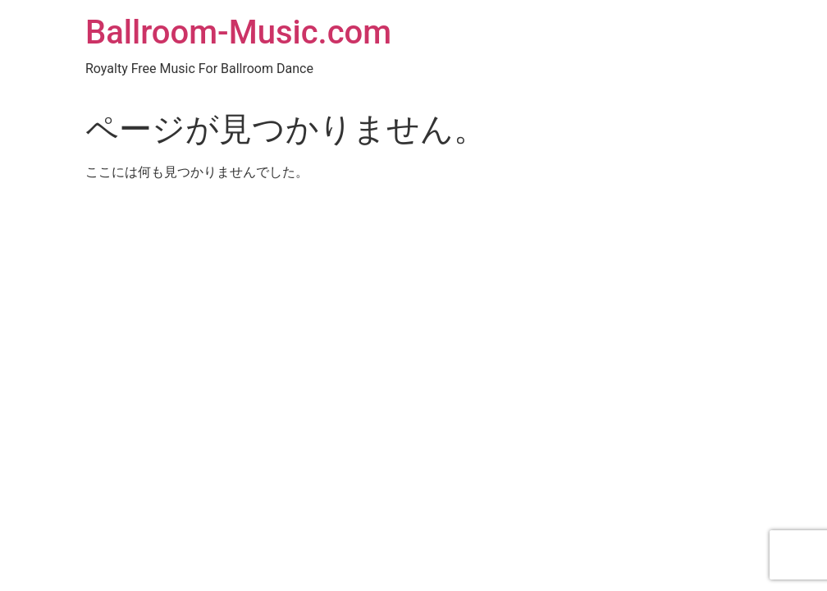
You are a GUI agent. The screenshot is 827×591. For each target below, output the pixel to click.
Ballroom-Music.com (238, 32)
